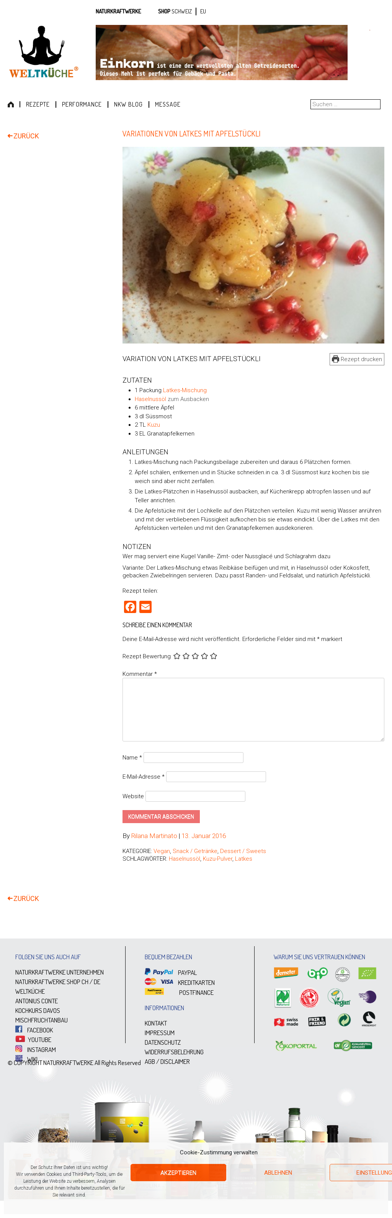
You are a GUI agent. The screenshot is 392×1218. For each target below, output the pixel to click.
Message (168, 104)
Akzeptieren (178, 1172)
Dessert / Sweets (243, 851)
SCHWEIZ (182, 11)
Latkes (243, 858)
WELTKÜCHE (30, 991)
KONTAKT (156, 1023)
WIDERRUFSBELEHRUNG (174, 1052)
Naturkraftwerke (118, 11)
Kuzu (153, 424)
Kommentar (139, 674)
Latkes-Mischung (185, 390)
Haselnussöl (150, 399)
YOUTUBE (33, 1040)
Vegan (162, 851)
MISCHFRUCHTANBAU (41, 1020)
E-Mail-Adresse (143, 776)
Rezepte (38, 104)
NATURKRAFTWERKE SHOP (47, 982)
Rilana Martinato (154, 836)
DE (97, 982)
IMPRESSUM (160, 1033)
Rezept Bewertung (146, 656)
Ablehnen (278, 1172)
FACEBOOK (34, 1030)
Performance (82, 104)
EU (203, 11)
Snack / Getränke (195, 851)
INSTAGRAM (35, 1049)
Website (133, 796)
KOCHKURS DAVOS (37, 1010)
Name (132, 757)
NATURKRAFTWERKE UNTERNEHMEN (59, 972)
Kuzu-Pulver (217, 858)
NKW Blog (128, 104)
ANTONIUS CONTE (36, 1001)
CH (85, 982)
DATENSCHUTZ (163, 1042)
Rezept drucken (357, 359)
